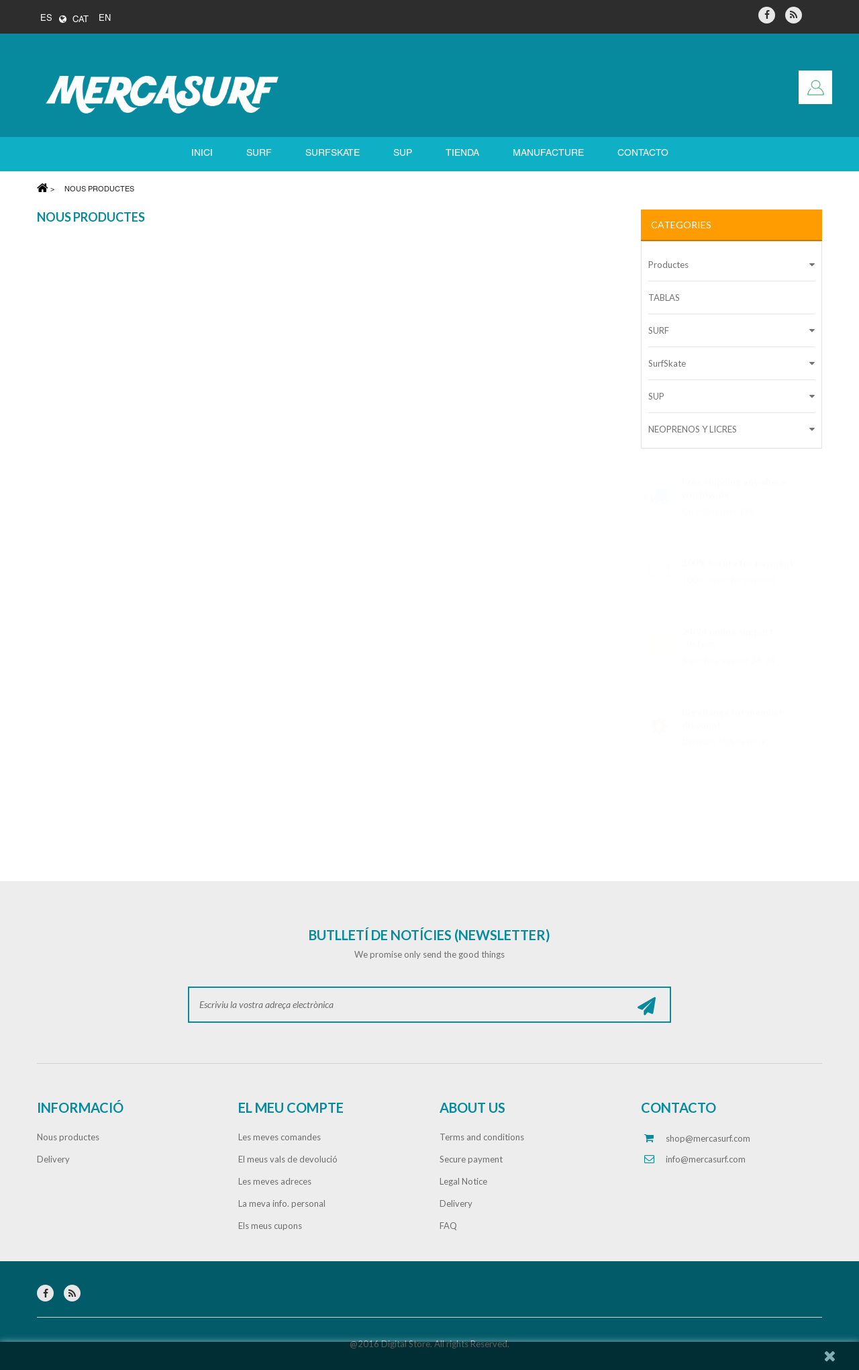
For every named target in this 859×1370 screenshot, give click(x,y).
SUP (402, 153)
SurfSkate (667, 363)
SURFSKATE (332, 153)
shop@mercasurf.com (708, 1138)
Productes (668, 264)
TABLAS (664, 297)
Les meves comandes (279, 1137)
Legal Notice (463, 1181)
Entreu (815, 87)
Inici (202, 153)
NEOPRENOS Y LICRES (692, 429)
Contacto (642, 153)
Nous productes (68, 1137)
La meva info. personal (281, 1203)
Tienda (462, 153)
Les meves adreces (274, 1181)
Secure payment (471, 1159)
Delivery (53, 1159)
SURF (259, 153)
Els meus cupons (270, 1225)
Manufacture (548, 153)
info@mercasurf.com (706, 1159)
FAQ (448, 1225)
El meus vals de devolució (288, 1159)
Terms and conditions (482, 1137)
